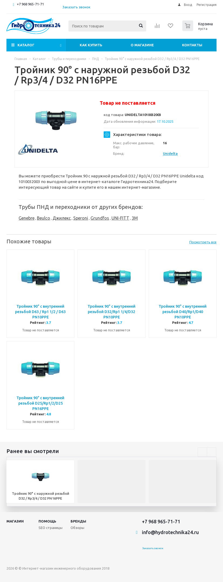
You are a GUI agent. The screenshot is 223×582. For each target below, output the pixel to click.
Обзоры (77, 528)
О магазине (142, 45)
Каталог (26, 45)
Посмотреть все (203, 242)
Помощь (47, 521)
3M (135, 218)
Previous (202, 452)
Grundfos (99, 218)
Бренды (78, 521)
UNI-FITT (120, 218)
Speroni (80, 218)
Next (211, 452)
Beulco (43, 218)
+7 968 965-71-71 (30, 4)
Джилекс (62, 218)
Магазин (15, 521)
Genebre (26, 218)
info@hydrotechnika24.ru (170, 532)
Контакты (192, 45)
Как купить (91, 45)
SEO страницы (50, 528)
